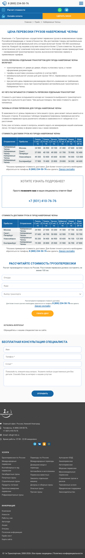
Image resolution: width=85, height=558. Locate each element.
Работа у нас (7, 518)
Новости (5, 514)
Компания (6, 511)
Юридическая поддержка (70, 488)
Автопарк (6, 522)
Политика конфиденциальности (68, 553)
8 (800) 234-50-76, (20, 428)
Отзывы (5, 529)
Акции (4, 525)
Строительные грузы (11, 481)
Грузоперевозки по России (13, 458)
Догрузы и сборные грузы (41, 485)
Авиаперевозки (66, 461)
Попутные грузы (9, 478)
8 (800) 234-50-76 (18, 3)
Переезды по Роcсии (39, 458)
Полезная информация (12, 532)
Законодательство (67, 492)
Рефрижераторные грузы (13, 495)
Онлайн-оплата (14, 16)
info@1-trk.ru (14, 435)
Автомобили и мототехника (42, 471)
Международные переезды (42, 461)
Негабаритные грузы (11, 474)
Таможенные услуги (67, 485)
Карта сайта (7, 539)
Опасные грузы (37, 488)
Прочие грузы (36, 492)
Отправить (42, 393)
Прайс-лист (7, 536)
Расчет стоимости (16, 10)
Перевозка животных (39, 475)
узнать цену (42, 313)
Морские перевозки (67, 468)
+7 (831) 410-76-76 (42, 201)
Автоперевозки (66, 465)
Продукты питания (10, 485)
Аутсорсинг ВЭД (66, 458)
